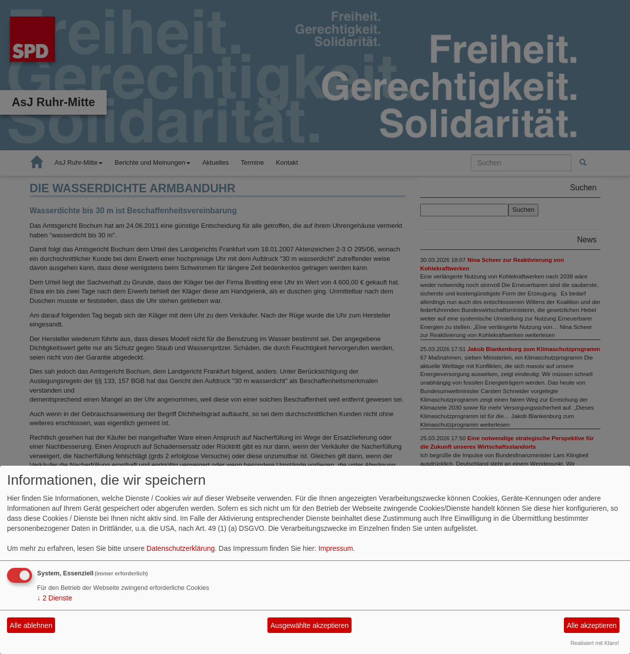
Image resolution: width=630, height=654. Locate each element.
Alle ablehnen (31, 625)
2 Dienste (54, 598)
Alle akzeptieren (592, 625)
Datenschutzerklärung (181, 548)
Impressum (336, 548)
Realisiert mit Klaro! (594, 643)
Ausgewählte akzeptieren (309, 625)
